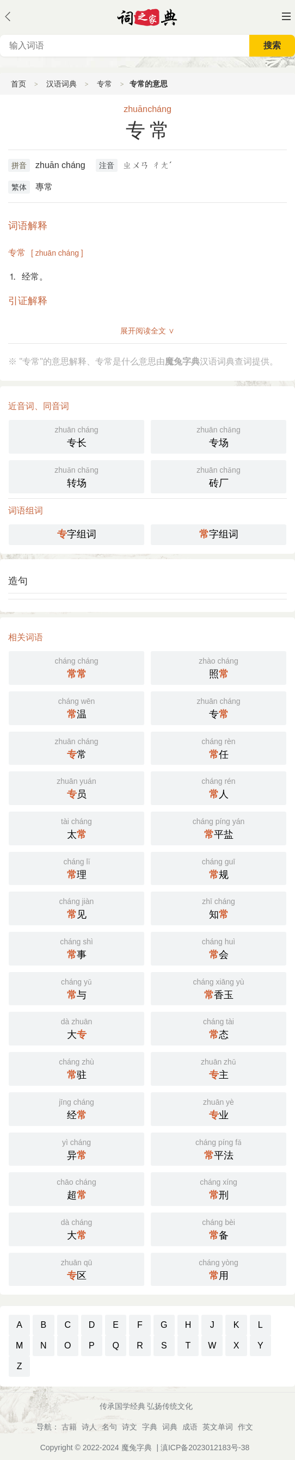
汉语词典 (61, 84)
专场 (218, 435)
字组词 (76, 534)
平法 (218, 1148)
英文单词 (217, 1426)
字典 (149, 1426)
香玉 (218, 987)
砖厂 (218, 475)
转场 (76, 475)
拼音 (19, 165)
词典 (169, 1426)
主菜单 (286, 16)
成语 (190, 1426)
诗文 (129, 1426)
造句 (18, 581)
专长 (76, 435)
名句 (109, 1426)
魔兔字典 (136, 1447)
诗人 (89, 1426)
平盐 (218, 827)
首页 (18, 84)
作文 (245, 1426)
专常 (104, 84)
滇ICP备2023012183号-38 (205, 1447)
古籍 (69, 1426)
